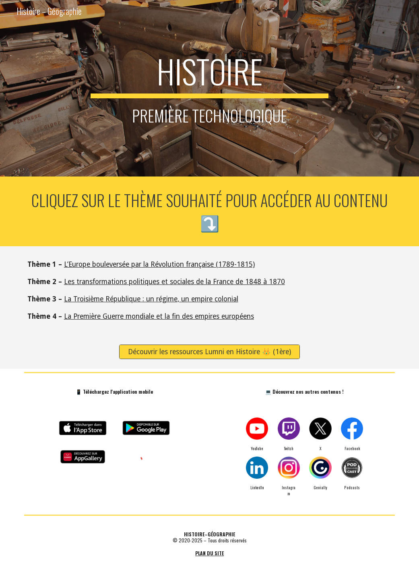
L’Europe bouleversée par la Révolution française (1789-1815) (159, 264)
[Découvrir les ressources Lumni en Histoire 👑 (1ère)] (209, 352)
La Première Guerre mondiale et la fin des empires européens (159, 316)
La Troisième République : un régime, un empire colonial (151, 299)
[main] (209, 88)
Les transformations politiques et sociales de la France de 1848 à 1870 (174, 282)
